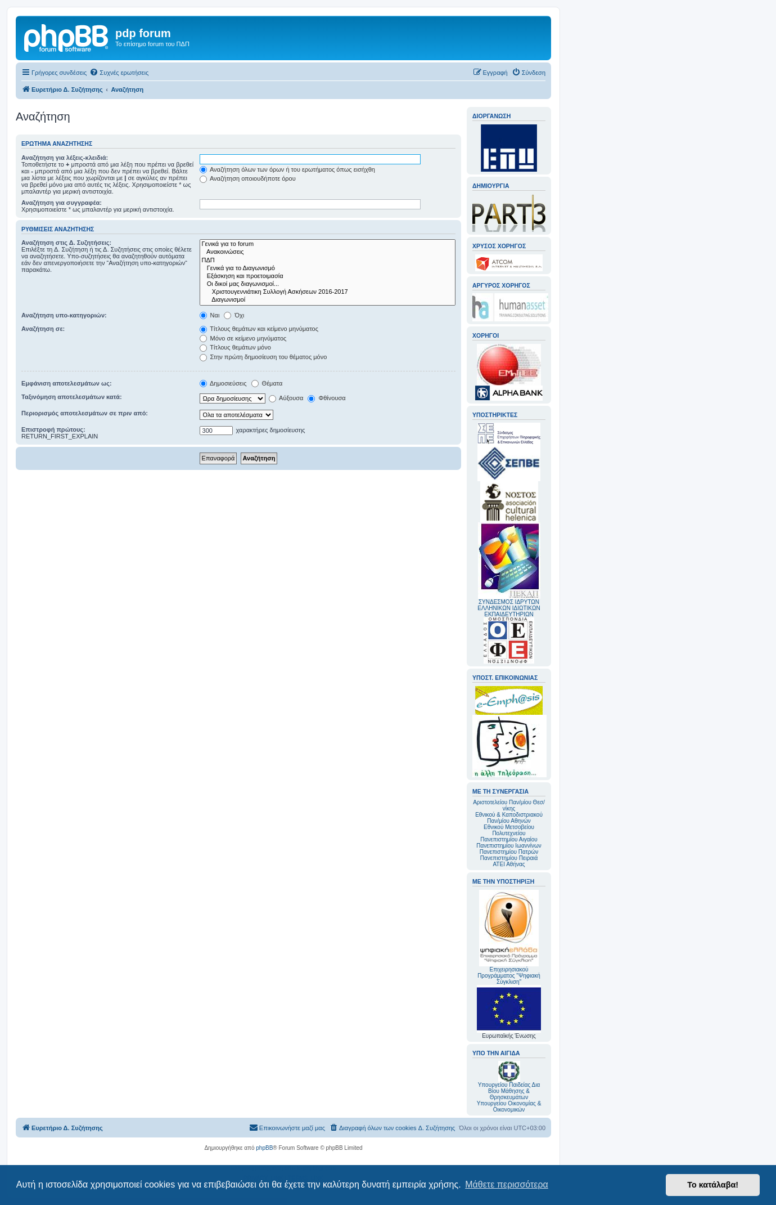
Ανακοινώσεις (327, 252)
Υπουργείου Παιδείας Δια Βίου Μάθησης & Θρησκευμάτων (509, 1091)
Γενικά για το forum (327, 244)
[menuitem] (118, 72)
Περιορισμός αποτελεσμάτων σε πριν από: (84, 413)
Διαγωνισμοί (327, 300)
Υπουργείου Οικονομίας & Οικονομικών (509, 1106)
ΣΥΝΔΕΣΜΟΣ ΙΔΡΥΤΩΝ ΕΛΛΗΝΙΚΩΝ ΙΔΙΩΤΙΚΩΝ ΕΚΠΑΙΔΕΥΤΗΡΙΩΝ (508, 608)
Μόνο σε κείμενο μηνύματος (243, 338)
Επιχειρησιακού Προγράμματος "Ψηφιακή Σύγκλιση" (508, 937)
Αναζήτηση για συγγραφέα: (61, 202)
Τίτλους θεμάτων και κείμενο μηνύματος (259, 328)
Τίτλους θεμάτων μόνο (235, 347)
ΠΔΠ (327, 261)
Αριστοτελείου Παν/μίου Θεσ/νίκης (509, 805)
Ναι (210, 315)
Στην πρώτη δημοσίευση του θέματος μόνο (263, 356)
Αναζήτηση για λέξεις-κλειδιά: (64, 157)
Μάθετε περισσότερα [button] (506, 1184)
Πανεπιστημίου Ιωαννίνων (508, 846)
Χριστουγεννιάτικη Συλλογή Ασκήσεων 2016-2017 (327, 292)
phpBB (264, 1148)
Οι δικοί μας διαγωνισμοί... (327, 284)
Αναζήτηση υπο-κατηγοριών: (64, 315)
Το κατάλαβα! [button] (712, 1184)
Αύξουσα (286, 398)
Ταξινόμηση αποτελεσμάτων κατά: (71, 396)
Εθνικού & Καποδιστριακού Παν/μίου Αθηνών (509, 818)
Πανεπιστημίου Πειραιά (509, 858)
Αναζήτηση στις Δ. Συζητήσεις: (66, 242)
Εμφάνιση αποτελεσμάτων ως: (66, 383)
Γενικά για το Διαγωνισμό (327, 268)
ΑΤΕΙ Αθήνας (509, 864)
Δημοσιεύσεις (223, 383)
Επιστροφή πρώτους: (53, 429)
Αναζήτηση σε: (43, 328)
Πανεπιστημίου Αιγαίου (508, 839)
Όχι (234, 315)
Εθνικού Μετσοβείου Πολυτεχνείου (509, 830)
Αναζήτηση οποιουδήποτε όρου (248, 178)
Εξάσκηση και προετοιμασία (327, 276)
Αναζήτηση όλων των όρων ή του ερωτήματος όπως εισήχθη (287, 169)
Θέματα (267, 383)
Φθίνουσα (326, 398)
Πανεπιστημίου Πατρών (509, 852)
